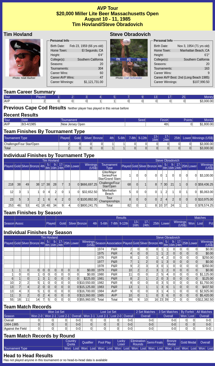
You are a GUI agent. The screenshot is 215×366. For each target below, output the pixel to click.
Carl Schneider (133, 77)
